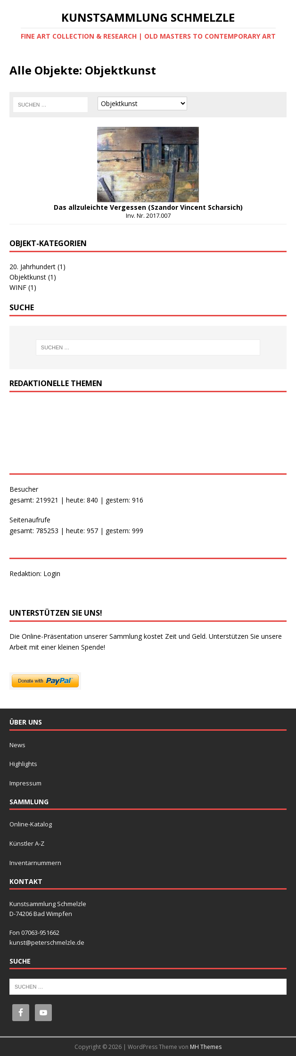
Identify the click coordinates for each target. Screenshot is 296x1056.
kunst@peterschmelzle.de (46, 942)
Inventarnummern (35, 862)
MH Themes (206, 1047)
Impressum (25, 783)
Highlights (23, 763)
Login (51, 573)
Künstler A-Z (26, 843)
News (17, 745)
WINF (22, 287)
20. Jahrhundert (37, 266)
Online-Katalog (30, 824)
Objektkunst (32, 276)
